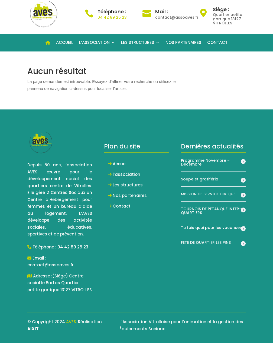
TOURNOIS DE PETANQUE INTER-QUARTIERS (211, 210)
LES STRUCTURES (137, 43)
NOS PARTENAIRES (183, 43)
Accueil (120, 164)
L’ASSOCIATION (94, 43)
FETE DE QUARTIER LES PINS (206, 242)
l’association (126, 174)
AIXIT (33, 329)
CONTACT (217, 43)
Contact (122, 206)
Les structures (128, 185)
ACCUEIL (64, 43)
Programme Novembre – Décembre (205, 162)
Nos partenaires (130, 195)
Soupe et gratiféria (199, 179)
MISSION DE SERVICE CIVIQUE (208, 194)
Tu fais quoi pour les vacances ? (213, 227)
